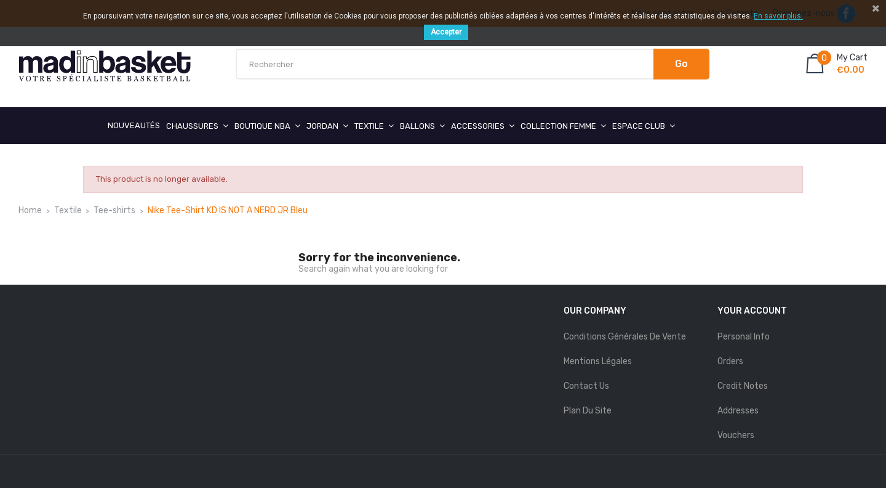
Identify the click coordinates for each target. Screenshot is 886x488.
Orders (730, 361)
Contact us (586, 386)
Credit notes (742, 386)
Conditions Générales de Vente (625, 336)
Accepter (446, 32)
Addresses (738, 410)
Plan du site (588, 410)
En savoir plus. (778, 16)
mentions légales (598, 361)
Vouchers (735, 435)
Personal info (743, 336)
